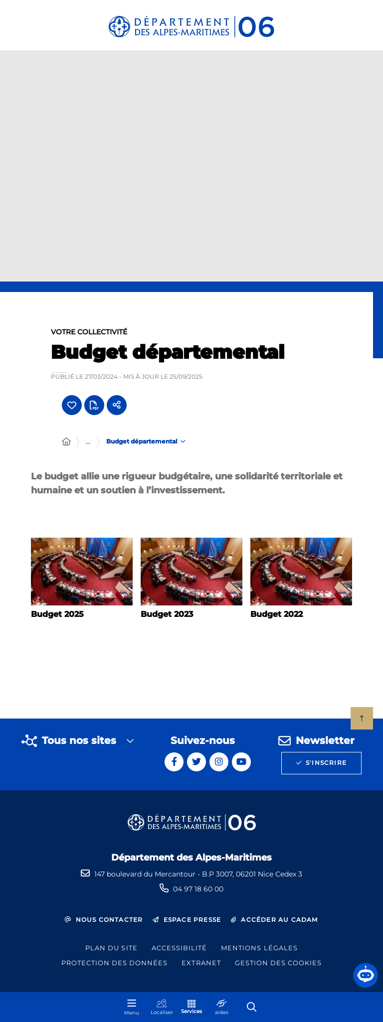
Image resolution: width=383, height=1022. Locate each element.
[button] (365, 975)
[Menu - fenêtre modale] (132, 1007)
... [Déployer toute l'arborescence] (88, 444)
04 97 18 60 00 (198, 888)
